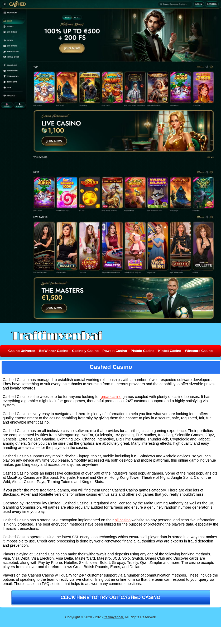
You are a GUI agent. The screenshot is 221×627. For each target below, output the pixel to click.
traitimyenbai (113, 617)
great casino (111, 396)
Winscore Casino (199, 351)
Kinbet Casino (169, 351)
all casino (123, 520)
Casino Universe (21, 351)
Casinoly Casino (85, 351)
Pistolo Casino (142, 351)
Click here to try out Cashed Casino (111, 597)
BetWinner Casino (53, 351)
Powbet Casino (114, 351)
